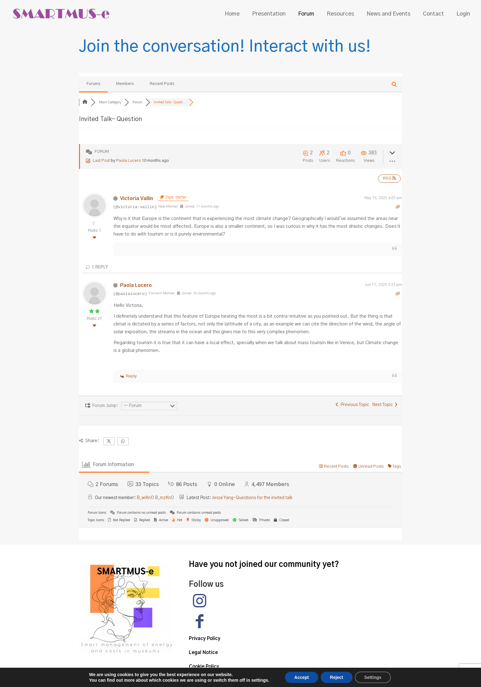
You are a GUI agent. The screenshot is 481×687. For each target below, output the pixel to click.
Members (125, 84)
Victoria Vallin (136, 198)
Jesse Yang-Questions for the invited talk (252, 498)
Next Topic (384, 405)
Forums (93, 84)
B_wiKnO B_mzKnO (155, 498)
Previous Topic (352, 405)
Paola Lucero (128, 161)
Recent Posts (162, 84)
